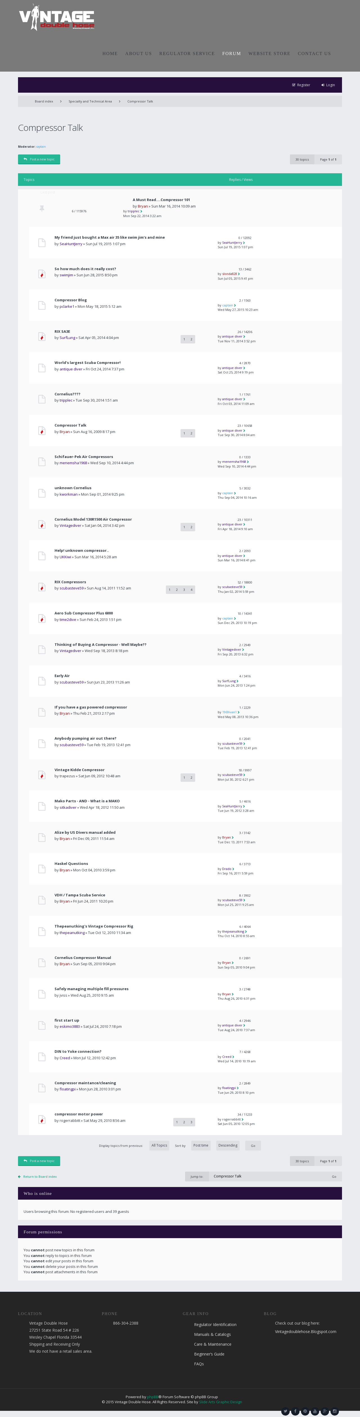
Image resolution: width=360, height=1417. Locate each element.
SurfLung (67, 337)
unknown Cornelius (73, 488)
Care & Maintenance (212, 1344)
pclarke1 (67, 306)
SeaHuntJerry (71, 243)
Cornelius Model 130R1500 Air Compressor (93, 519)
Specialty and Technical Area (90, 101)
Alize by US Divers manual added (85, 832)
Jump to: (197, 1176)
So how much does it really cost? (85, 269)
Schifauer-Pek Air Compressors (84, 457)
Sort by (207, 1146)
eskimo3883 (70, 1026)
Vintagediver (70, 525)
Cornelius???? (67, 394)
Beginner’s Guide (209, 1354)
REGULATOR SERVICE (187, 53)
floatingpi (68, 1089)
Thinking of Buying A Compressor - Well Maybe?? (101, 644)
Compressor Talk (140, 101)
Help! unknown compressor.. (82, 550)
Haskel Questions (71, 863)
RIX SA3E (62, 331)
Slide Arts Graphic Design (220, 1401)
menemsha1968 (73, 462)
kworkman (69, 494)
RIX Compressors (70, 582)
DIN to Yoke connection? (78, 1051)
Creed (65, 1057)
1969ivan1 (229, 712)
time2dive (68, 619)
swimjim (66, 274)
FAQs (199, 1363)
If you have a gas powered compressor (91, 707)
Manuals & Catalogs (212, 1334)
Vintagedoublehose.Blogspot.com (305, 1331)
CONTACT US (314, 53)
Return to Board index (40, 1176)
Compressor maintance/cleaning (85, 1083)
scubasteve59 (72, 588)
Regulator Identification (215, 1324)
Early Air (62, 676)
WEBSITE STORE (269, 53)
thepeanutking (72, 932)
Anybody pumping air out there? (85, 738)
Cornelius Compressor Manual (83, 958)
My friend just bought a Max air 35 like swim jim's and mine (110, 237)
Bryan (143, 206)
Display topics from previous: (134, 1146)
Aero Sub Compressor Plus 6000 (84, 613)
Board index (44, 101)
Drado (226, 869)
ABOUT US (138, 53)
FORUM (231, 53)
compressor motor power (79, 1114)
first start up (67, 1020)
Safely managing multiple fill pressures (92, 989)
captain (41, 147)
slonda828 (229, 274)
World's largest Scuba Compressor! (88, 362)
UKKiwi (65, 556)
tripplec (134, 211)
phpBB (152, 1396)
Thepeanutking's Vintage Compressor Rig (94, 926)
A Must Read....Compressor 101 (161, 200)
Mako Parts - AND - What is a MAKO (87, 801)
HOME (110, 53)
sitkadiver (68, 807)
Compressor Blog (71, 300)
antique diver (232, 336)
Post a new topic (39, 159)
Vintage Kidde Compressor (80, 770)
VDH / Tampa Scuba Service (80, 895)
